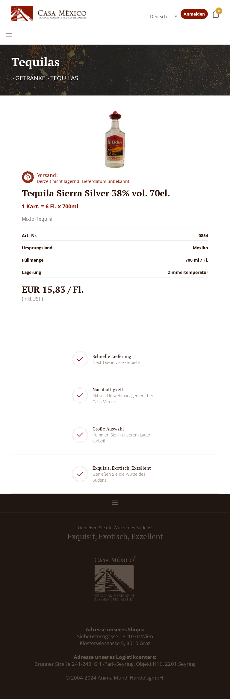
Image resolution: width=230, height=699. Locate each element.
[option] (115, 139)
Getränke (30, 78)
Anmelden (194, 14)
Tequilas (64, 78)
